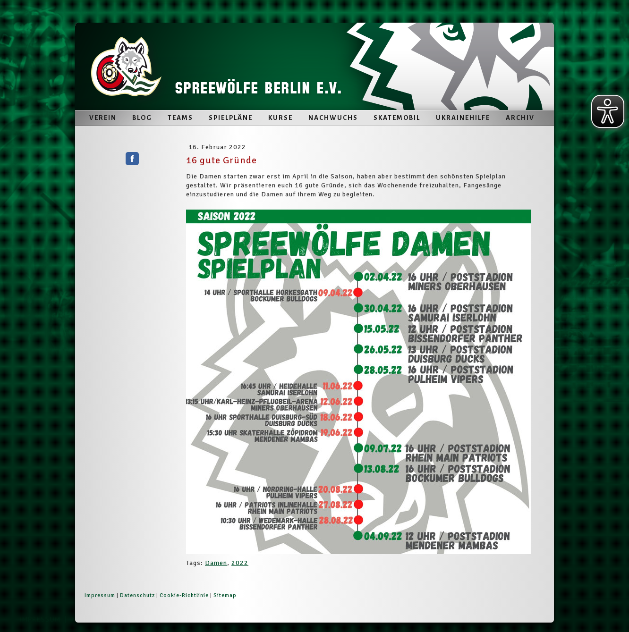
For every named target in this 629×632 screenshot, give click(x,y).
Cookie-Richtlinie (184, 595)
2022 (239, 563)
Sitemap (225, 595)
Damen (216, 563)
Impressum (100, 595)
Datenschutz (137, 595)
